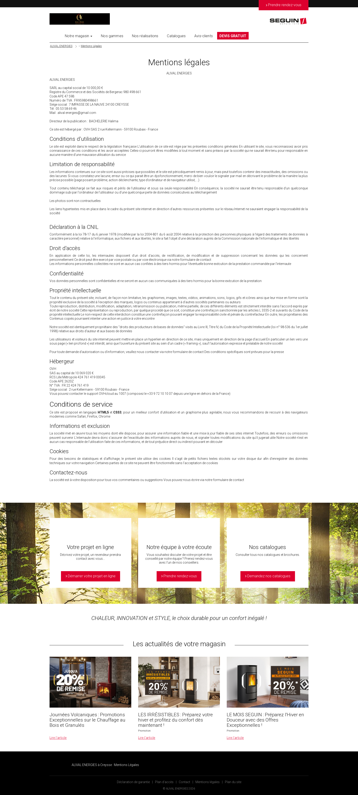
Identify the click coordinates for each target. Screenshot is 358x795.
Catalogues (176, 36)
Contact (184, 782)
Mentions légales (207, 782)
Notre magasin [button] (78, 36)
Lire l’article (58, 738)
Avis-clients (203, 36)
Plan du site (233, 782)
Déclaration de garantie (133, 782)
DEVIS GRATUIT (232, 36)
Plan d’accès (164, 782)
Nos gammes (112, 36)
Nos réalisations (145, 36)
